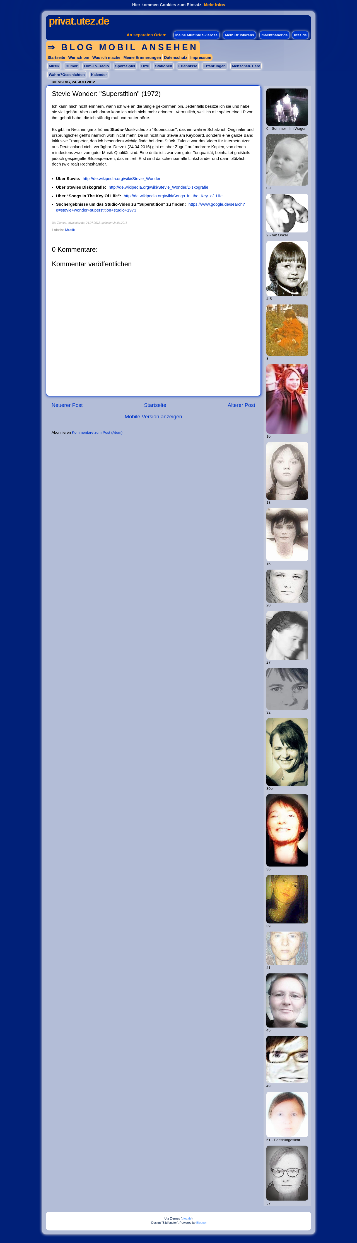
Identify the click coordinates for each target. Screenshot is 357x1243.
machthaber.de (274, 35)
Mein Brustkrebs (239, 35)
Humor (72, 66)
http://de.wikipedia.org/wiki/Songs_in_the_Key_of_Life (173, 196)
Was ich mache (106, 57)
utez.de (300, 35)
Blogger (201, 1222)
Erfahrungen (215, 66)
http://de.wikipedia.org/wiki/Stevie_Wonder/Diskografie (158, 187)
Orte (145, 66)
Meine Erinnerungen (142, 57)
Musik (54, 66)
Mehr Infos (214, 4)
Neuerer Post (67, 405)
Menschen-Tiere (246, 66)
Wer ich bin (78, 57)
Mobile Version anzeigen (153, 416)
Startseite (56, 57)
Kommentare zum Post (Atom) (97, 432)
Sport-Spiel (125, 66)
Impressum (200, 57)
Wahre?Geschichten (67, 75)
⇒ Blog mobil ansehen (122, 47)
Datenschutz (175, 57)
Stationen (163, 66)
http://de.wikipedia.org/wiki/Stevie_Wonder (122, 178)
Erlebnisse (187, 66)
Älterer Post (241, 405)
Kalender (99, 75)
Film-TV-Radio (96, 66)
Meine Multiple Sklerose (196, 35)
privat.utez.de (79, 21)
